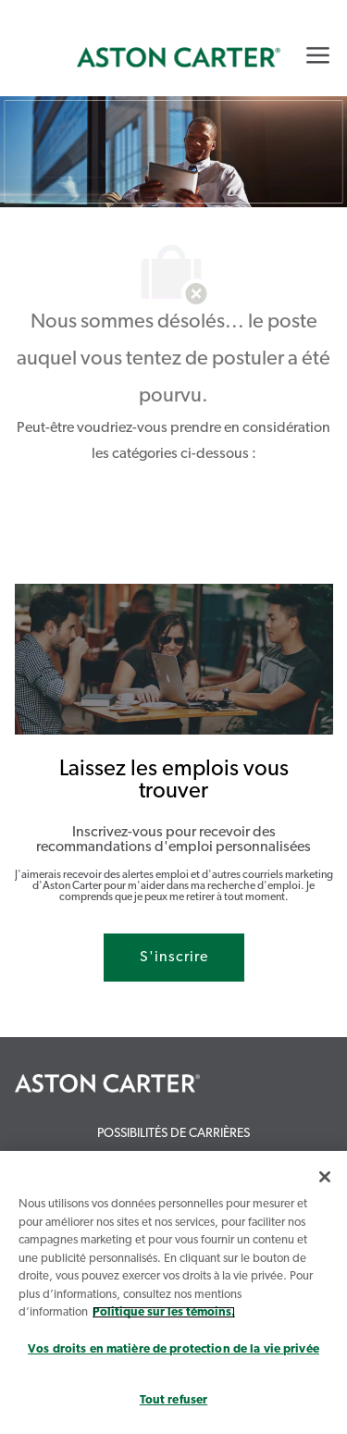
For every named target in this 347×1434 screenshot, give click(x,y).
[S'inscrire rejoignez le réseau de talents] (174, 957)
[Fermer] (324, 1176)
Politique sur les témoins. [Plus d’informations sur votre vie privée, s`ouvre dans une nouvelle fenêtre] (164, 1312)
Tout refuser (174, 1400)
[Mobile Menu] (317, 54)
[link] (178, 57)
